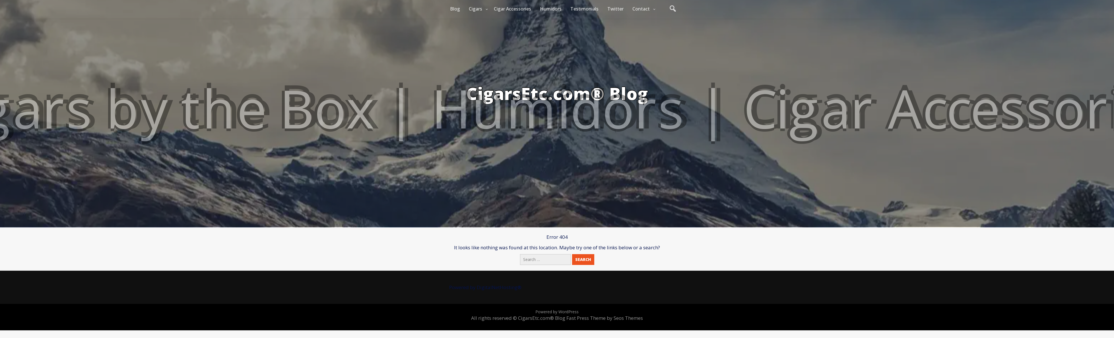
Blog (455, 9)
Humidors (551, 9)
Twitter (615, 9)
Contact (641, 9)
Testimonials (584, 9)
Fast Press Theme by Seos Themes (604, 318)
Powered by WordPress (557, 311)
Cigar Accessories (512, 9)
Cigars (475, 9)
